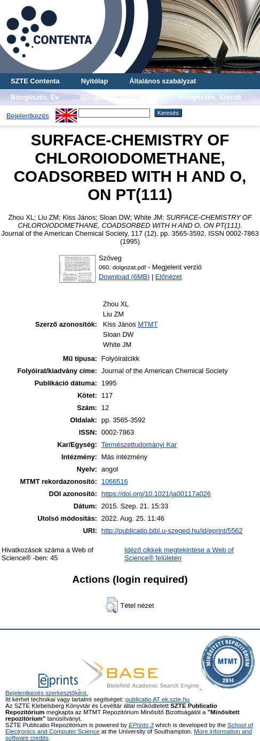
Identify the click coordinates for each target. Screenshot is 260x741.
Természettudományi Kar (139, 445)
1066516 (114, 481)
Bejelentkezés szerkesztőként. (46, 693)
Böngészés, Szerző (210, 97)
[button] (112, 605)
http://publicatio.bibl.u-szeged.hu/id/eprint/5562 (172, 531)
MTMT (147, 324)
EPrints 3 (141, 725)
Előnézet (168, 277)
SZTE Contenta (35, 81)
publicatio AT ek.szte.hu (157, 699)
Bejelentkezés (27, 116)
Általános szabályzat (162, 81)
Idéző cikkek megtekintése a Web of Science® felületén (179, 554)
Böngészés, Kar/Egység (118, 97)
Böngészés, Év (35, 97)
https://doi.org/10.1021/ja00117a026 (156, 494)
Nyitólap (94, 81)
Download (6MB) (124, 277)
